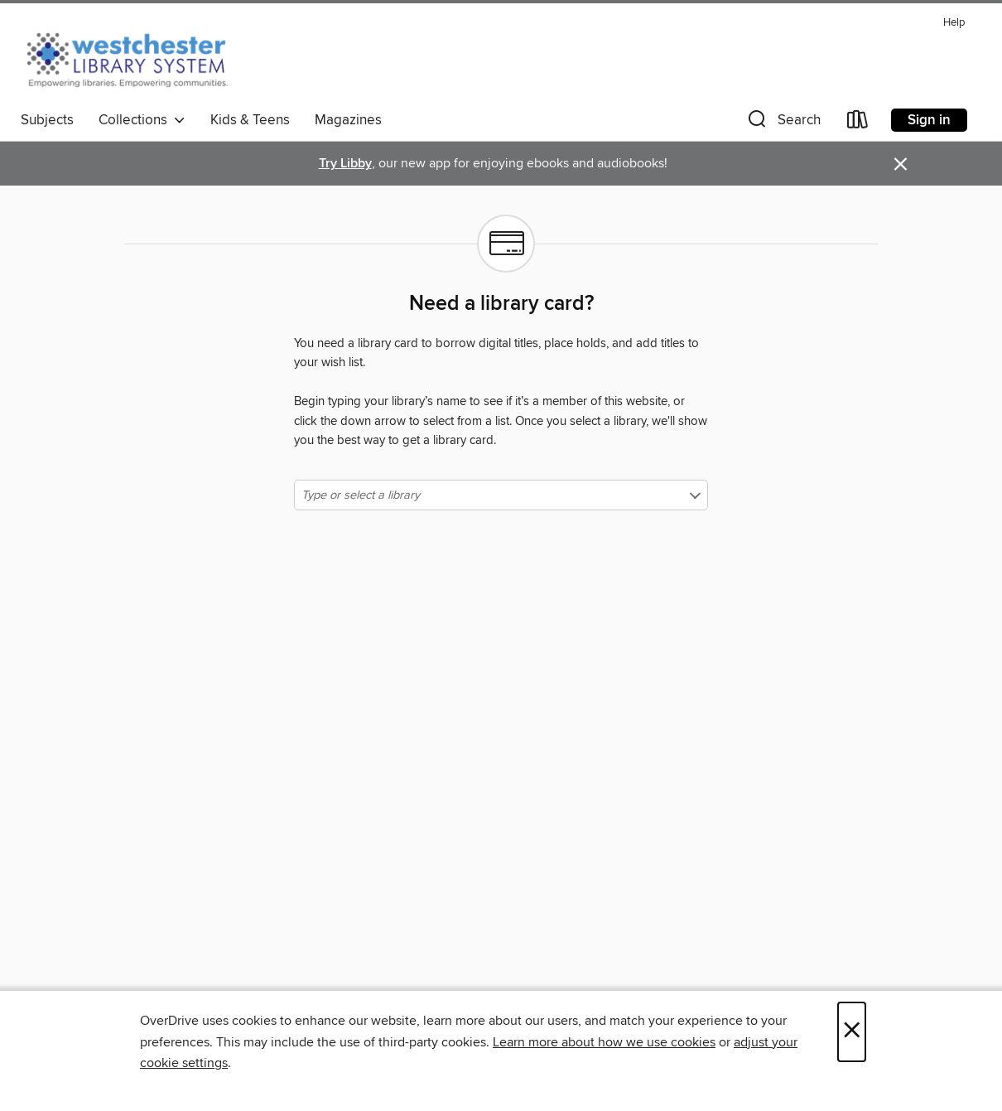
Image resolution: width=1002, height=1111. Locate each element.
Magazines (348, 120)
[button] (782, 123)
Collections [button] (142, 120)
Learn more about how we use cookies (604, 1042)
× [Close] (851, 1032)
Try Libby (345, 163)
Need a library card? (501, 304)
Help (954, 23)
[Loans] (858, 123)
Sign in (929, 120)
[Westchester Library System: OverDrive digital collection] (135, 57)
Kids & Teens (250, 120)
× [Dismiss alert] (900, 164)
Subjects (47, 120)
